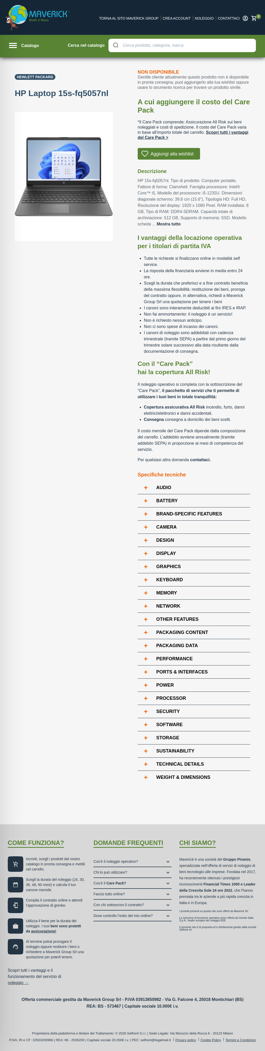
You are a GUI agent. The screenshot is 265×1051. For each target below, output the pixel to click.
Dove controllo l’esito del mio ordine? (123, 916)
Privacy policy (185, 1040)
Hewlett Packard (35, 77)
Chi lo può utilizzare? (110, 872)
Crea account (177, 18)
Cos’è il (109, 883)
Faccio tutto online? (109, 894)
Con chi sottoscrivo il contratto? (118, 905)
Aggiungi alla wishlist (172, 153)
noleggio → (18, 983)
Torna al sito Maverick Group (129, 18)
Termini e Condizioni (240, 1040)
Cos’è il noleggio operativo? (115, 861)
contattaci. (200, 460)
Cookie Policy (211, 1040)
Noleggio (204, 18)
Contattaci (229, 18)
